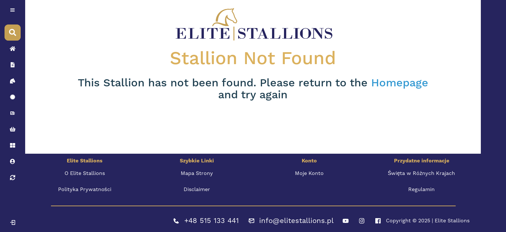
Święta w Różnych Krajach (421, 173)
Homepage (399, 83)
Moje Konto (309, 173)
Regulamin (421, 189)
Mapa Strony (197, 173)
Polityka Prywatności (84, 189)
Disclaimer (197, 189)
